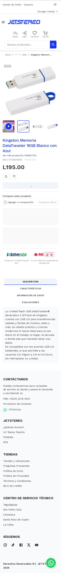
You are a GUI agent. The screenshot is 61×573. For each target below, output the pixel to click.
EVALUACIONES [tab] (30, 302)
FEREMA (8, 437)
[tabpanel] (30, 335)
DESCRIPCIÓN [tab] (30, 281)
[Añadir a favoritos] (14, 176)
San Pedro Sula (12, 509)
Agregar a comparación (21, 202)
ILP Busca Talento (14, 432)
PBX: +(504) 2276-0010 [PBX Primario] (16, 398)
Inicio (8, 54)
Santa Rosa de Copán (16, 519)
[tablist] (30, 292)
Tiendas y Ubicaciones (16, 461)
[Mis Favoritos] (35, 34)
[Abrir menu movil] (3, 22)
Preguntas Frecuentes (16, 465)
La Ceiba (8, 524)
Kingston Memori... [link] (41, 54)
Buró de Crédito (12, 485)
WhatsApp (12, 410)
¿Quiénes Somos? (13, 427)
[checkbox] (5, 202)
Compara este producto (17, 196)
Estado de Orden (12, 4)
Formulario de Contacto (17, 403)
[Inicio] (24, 22)
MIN (5, 442)
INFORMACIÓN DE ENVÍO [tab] (30, 295)
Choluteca (9, 514)
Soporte (28, 4)
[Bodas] (15, 34)
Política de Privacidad (16, 475)
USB (24, 54)
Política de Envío (13, 471)
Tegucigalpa (10, 504)
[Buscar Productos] (53, 44)
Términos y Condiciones (17, 481)
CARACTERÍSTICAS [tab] (30, 288)
